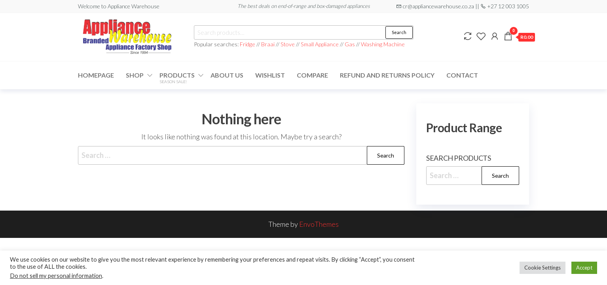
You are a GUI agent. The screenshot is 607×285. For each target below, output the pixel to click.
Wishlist (270, 75)
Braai (268, 44)
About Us (227, 75)
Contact (462, 75)
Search (399, 32)
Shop (135, 75)
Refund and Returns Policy (387, 75)
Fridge (248, 44)
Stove (288, 44)
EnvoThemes (319, 224)
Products (177, 77)
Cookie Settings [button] (542, 267)
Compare (312, 75)
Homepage (96, 75)
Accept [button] (584, 267)
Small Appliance (320, 44)
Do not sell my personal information (56, 275)
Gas (350, 44)
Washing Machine (383, 44)
